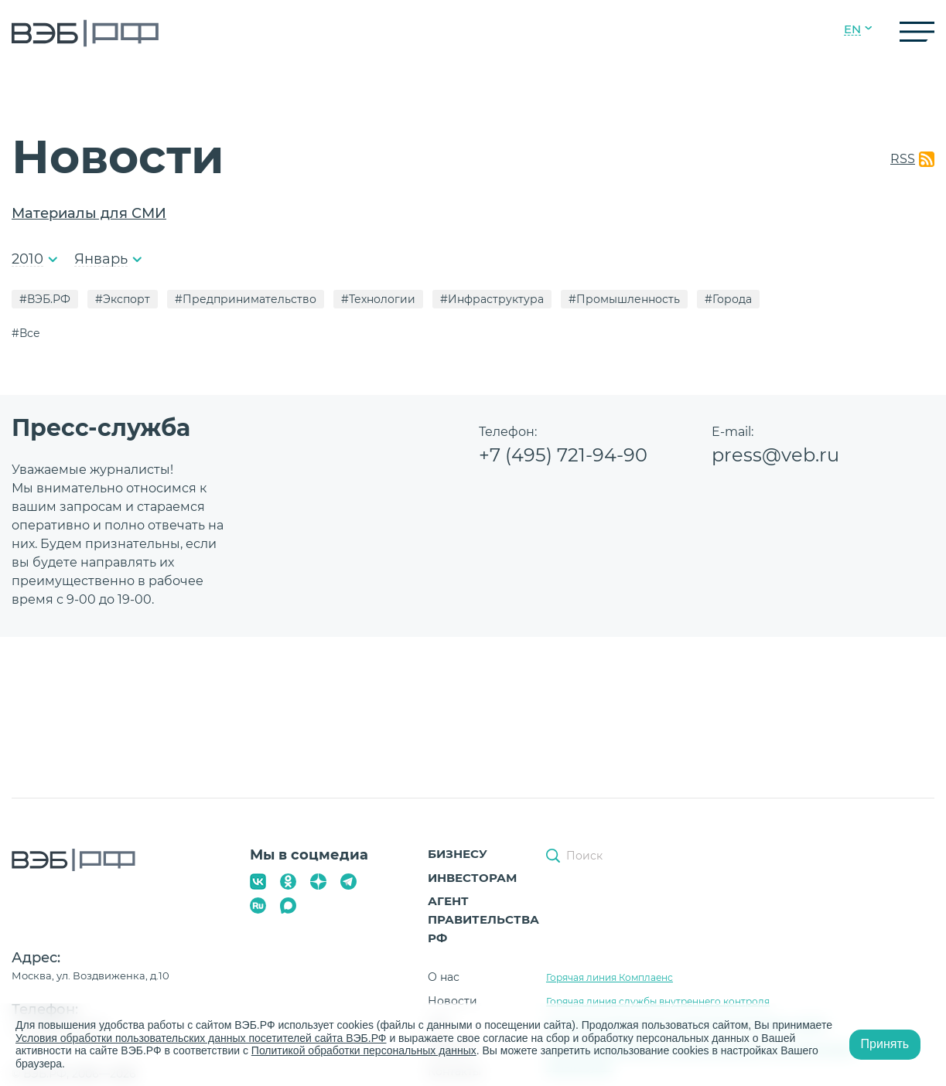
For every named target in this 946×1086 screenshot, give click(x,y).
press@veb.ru (775, 455)
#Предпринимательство (245, 299)
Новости (452, 1001)
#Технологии (378, 299)
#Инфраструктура (492, 299)
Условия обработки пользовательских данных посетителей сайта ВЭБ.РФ (201, 1038)
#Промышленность (624, 299)
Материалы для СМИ (89, 213)
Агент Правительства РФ (483, 919)
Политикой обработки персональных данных (363, 1050)
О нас (443, 977)
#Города (728, 299)
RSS (902, 158)
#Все (26, 333)
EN (852, 29)
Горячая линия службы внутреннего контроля (658, 1001)
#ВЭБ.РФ (44, 299)
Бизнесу (457, 853)
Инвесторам (472, 877)
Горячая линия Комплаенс (609, 977)
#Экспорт (122, 299)
